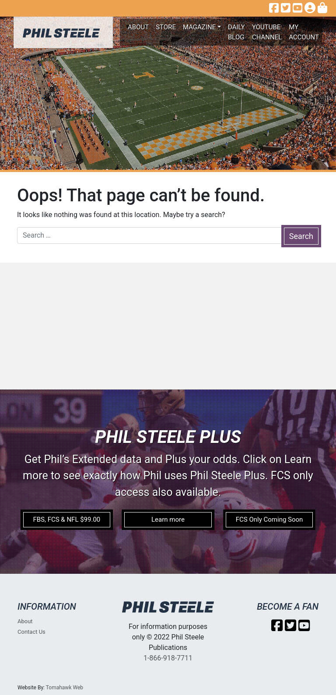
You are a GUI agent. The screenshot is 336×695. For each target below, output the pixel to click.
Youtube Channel (267, 32)
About (138, 27)
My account (304, 32)
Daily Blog (236, 32)
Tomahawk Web (64, 687)
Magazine (199, 27)
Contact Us (32, 631)
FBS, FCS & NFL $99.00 (66, 519)
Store (166, 27)
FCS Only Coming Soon (269, 519)
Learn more (168, 519)
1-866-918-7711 (168, 658)
